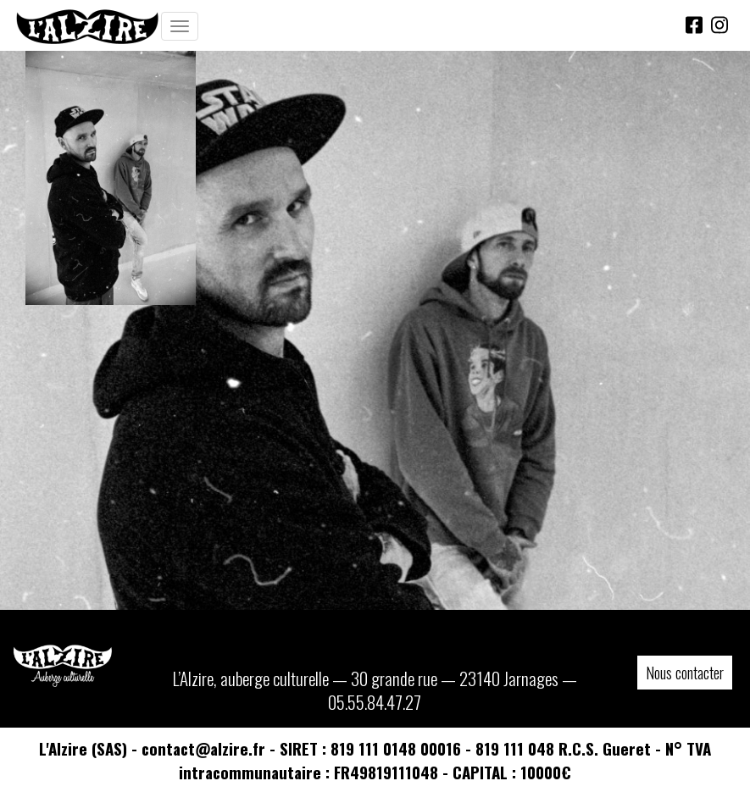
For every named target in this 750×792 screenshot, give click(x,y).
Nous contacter (685, 673)
